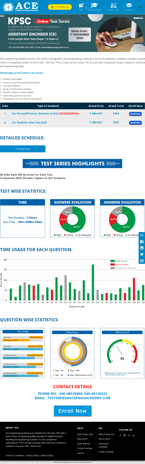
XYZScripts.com (85, 462)
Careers (80, 453)
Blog (81, 9)
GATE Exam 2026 (85, 434)
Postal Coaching (84, 448)
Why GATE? (82, 439)
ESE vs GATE (104, 439)
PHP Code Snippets (61, 462)
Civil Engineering (22, 149)
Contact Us (129, 9)
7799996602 (60, 7)
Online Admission (94, 9)
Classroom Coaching (103, 445)
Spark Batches (83, 443)
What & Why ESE (106, 434)
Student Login (113, 9)
